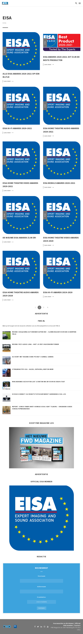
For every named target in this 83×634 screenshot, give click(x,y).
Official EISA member (72, 624)
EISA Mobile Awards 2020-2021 (59, 183)
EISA (4, 51)
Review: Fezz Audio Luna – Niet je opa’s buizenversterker (35, 344)
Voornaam (41, 576)
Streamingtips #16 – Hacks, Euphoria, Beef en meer (32, 369)
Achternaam (41, 587)
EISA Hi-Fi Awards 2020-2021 (17, 128)
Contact (77, 625)
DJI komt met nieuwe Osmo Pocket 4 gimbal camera (32, 357)
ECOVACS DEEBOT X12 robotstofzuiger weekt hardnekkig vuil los (39, 394)
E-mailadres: (41, 600)
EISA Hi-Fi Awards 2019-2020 (57, 292)
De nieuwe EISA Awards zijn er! (19, 237)
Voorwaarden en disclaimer (63, 623)
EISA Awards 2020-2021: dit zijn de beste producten (61, 58)
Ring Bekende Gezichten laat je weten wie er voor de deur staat (38, 382)
